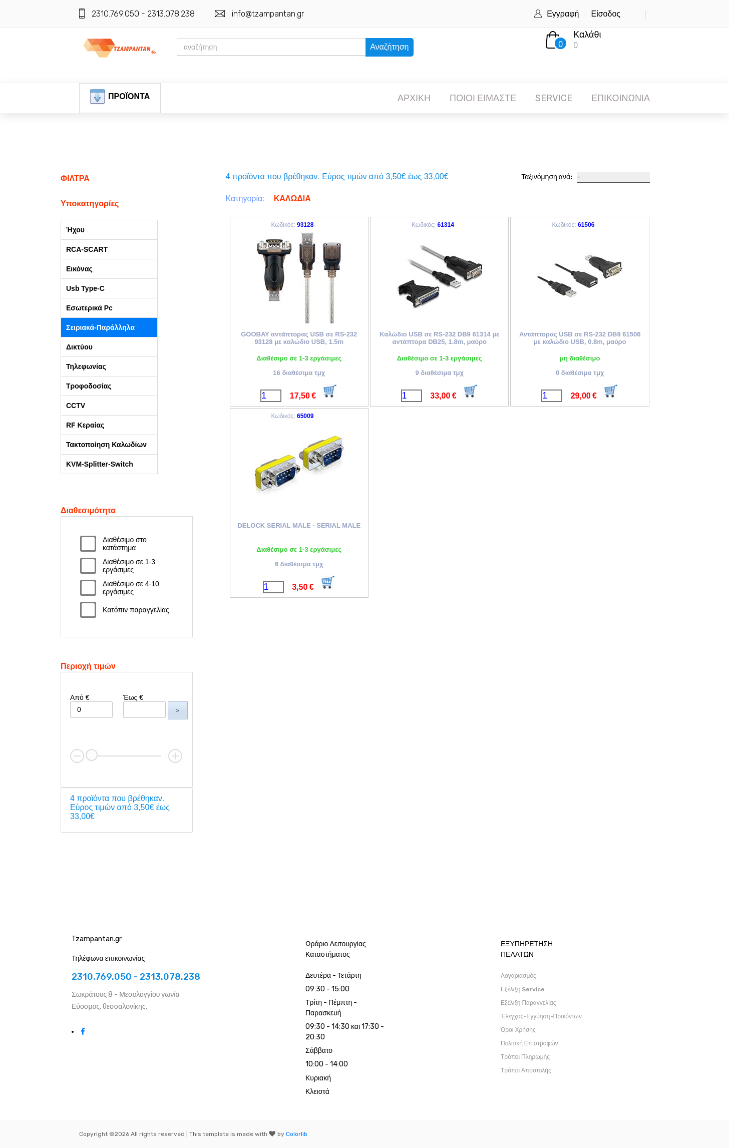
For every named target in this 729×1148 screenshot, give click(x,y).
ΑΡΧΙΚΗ (414, 98)
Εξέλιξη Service (523, 989)
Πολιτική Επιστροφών (529, 1043)
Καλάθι (587, 34)
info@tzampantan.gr (268, 14)
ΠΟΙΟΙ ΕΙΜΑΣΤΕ (483, 98)
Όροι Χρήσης (518, 1029)
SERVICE (553, 98)
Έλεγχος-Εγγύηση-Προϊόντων (541, 1016)
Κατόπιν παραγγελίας (136, 610)
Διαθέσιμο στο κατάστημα (125, 544)
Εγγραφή (563, 14)
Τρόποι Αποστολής (526, 1070)
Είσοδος (605, 14)
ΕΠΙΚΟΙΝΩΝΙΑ (620, 98)
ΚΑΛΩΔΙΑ (292, 198)
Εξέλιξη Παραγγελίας (528, 1002)
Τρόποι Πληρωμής (525, 1056)
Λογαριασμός (518, 975)
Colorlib (296, 1133)
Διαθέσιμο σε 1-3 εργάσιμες (129, 566)
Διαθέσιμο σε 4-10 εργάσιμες (131, 588)
